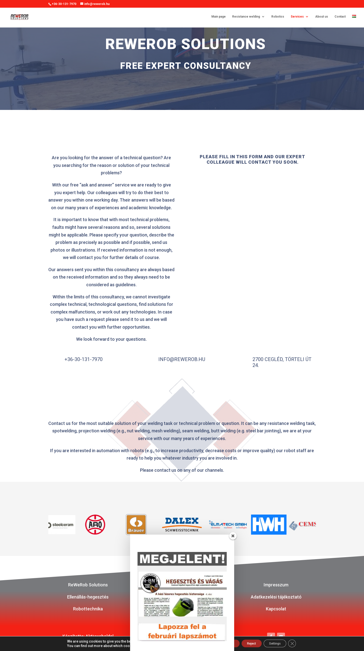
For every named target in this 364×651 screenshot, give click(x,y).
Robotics (277, 17)
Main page (218, 17)
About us (321, 17)
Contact (340, 17)
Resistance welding (246, 17)
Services (297, 17)
